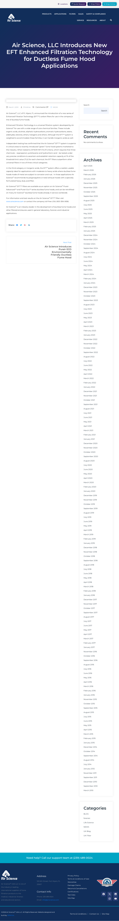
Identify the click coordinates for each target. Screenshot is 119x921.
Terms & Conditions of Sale (78, 879)
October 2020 (89, 452)
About (103, 20)
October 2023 (89, 296)
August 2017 (89, 617)
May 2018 (87, 578)
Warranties (72, 882)
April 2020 (88, 478)
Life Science (89, 823)
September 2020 (91, 456)
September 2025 (91, 196)
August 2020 (89, 461)
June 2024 (88, 261)
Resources (92, 20)
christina (26, 107)
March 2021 (88, 430)
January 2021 (89, 439)
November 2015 (90, 699)
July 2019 (87, 517)
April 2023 (88, 322)
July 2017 (87, 621)
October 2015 (89, 704)
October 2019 (89, 504)
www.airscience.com (15, 201)
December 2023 (90, 287)
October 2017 (89, 608)
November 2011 (90, 773)
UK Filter (87, 836)
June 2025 (88, 209)
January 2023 (89, 335)
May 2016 (87, 678)
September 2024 (91, 248)
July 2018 (87, 569)
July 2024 (88, 257)
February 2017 (90, 643)
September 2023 (91, 300)
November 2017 (90, 604)
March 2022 (89, 378)
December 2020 (90, 443)
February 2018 (90, 591)
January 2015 (89, 743)
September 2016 (90, 660)
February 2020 (90, 487)
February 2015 (89, 738)
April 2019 (88, 530)
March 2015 (88, 734)
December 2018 (90, 548)
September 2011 (90, 777)
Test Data (71, 895)
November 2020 (90, 448)
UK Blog (87, 831)
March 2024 (89, 274)
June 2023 (88, 313)
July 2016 (87, 669)
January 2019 (89, 543)
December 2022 (90, 339)
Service (80, 20)
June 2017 (88, 626)
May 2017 (87, 630)
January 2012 (89, 769)
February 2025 (90, 227)
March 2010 (88, 790)
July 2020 (88, 465)
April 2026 (88, 166)
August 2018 (89, 565)
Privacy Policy (73, 876)
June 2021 (88, 417)
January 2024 (89, 283)
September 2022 (91, 352)
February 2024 (90, 279)
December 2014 (90, 747)
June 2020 (88, 469)
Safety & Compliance (96, 14)
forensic (87, 818)
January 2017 (89, 647)
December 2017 (90, 600)
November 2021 (90, 396)
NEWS (55, 107)
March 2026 (89, 170)
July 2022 (88, 361)
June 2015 (88, 721)
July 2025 (88, 205)
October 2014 (89, 751)
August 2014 (89, 760)
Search (86, 105)
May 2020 (88, 474)
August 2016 (89, 665)
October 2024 (89, 244)
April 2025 (88, 218)
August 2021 (89, 409)
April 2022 (88, 374)
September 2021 (90, 404)
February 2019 (90, 539)
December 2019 (90, 495)
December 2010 (90, 782)
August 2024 (89, 253)
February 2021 (90, 435)
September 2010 (91, 786)
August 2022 (89, 357)
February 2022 (90, 383)
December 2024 (90, 235)
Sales (80, 14)
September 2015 (90, 708)
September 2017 (90, 613)
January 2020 (89, 491)
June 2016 (88, 673)
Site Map (71, 898)
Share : (11, 225)
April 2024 (88, 270)
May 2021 (87, 422)
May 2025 (88, 214)
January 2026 (89, 179)
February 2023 (90, 331)
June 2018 (88, 574)
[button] (111, 20)
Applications (60, 14)
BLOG (86, 814)
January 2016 (89, 695)
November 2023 (90, 292)
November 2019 (90, 500)
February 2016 (90, 691)
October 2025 (89, 192)
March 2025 (89, 222)
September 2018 (91, 561)
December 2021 (90, 391)
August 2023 (89, 305)
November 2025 (90, 188)
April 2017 (88, 634)
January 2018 (89, 595)
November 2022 (90, 344)
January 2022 (89, 387)
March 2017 (88, 639)
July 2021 (87, 413)
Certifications (73, 892)
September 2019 (90, 508)
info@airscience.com (50, 900)
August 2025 (89, 201)
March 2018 (88, 587)
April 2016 (88, 682)
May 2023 (88, 318)
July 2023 (88, 309)
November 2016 (90, 652)
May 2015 (87, 725)
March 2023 (89, 326)
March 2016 (88, 686)
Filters (72, 14)
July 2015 (87, 717)
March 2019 (88, 534)
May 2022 (88, 370)
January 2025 (89, 231)
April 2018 (88, 582)
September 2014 (91, 756)
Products (46, 14)
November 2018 (90, 552)
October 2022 (89, 348)
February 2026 (90, 174)
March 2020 (89, 482)
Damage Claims (74, 885)
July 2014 (87, 764)
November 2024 (90, 240)
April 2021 (88, 426)
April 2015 (88, 730)
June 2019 (88, 521)
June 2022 (88, 365)
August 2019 (89, 513)
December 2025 (90, 183)
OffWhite (10, 915)
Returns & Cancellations (77, 888)
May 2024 (88, 266)
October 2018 (89, 556)
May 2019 (87, 526)
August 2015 (89, 712)
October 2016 (89, 656)
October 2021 (89, 400)
